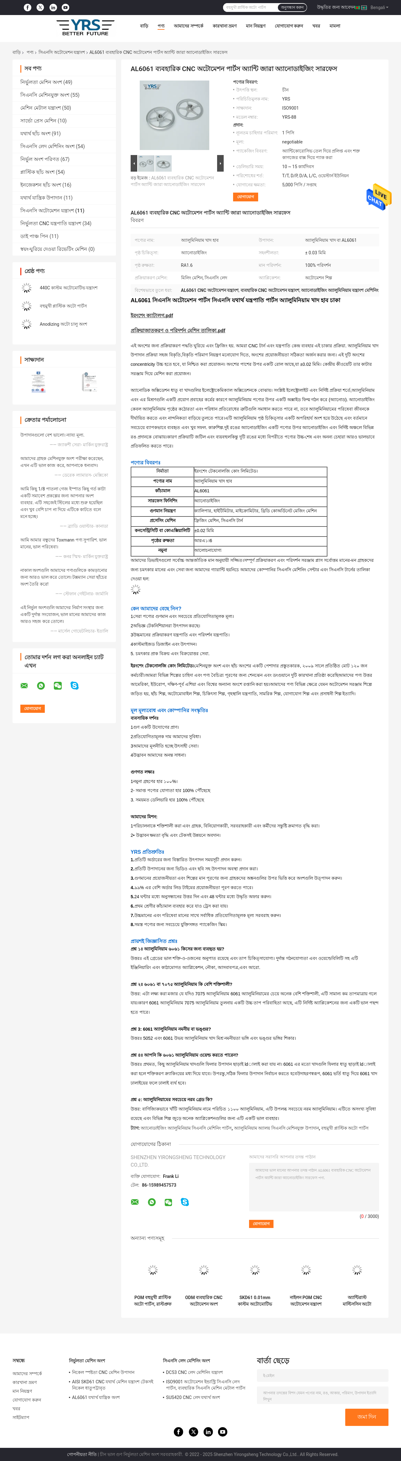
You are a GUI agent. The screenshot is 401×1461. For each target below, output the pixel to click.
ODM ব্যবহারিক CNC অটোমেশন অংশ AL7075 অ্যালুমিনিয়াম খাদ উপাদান (203, 1301)
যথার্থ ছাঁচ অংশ (35, 134)
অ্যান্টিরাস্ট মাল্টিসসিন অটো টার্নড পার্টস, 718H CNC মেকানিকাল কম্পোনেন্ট (357, 1301)
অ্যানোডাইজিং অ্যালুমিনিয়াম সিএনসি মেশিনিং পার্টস (186, 1128)
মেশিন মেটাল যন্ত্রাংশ (40, 108)
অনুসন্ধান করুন (292, 7)
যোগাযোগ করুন (289, 25)
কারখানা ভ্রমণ (225, 25)
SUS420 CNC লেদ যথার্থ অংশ (193, 1397)
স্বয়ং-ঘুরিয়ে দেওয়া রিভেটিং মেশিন (53, 249)
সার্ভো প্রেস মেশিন (38, 121)
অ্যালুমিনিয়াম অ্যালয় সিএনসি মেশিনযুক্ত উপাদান (276, 1128)
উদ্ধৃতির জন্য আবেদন (336, 7)
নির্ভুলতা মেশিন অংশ (41, 82)
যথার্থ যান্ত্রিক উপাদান (41, 198)
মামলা (335, 25)
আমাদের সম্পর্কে (188, 25)
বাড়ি (144, 25)
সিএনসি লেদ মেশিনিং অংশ (47, 146)
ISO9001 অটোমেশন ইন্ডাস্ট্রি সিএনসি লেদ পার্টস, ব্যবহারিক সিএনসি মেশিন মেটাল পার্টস (205, 1385)
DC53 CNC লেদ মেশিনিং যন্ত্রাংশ (194, 1372)
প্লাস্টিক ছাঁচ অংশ (37, 172)
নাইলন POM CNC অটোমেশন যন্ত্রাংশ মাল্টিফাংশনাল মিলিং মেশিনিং (306, 1301)
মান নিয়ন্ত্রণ (255, 25)
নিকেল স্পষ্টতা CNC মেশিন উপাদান (103, 1372)
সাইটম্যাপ (21, 1417)
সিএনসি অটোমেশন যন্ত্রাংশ (62, 52)
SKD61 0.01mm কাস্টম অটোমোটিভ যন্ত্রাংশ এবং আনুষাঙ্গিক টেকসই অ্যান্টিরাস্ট (255, 1301)
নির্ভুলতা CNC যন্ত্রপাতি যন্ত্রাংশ (50, 223)
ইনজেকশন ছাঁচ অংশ (40, 185)
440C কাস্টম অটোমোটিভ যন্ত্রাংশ (68, 287)
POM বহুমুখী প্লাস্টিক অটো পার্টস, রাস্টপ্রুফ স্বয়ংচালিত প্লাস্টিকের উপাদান (152, 1301)
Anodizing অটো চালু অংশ (63, 324)
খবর (316, 25)
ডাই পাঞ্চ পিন (34, 236)
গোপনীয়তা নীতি (81, 1454)
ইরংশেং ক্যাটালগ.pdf (152, 316)
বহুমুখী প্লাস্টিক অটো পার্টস (63, 305)
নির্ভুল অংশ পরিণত (39, 159)
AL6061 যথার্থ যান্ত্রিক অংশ (96, 1397)
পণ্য (161, 25)
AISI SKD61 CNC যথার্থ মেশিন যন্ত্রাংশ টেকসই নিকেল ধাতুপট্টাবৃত (112, 1385)
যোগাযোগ (245, 196)
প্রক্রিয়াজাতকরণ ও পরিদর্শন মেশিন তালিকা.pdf (178, 331)
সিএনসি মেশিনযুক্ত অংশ (44, 95)
